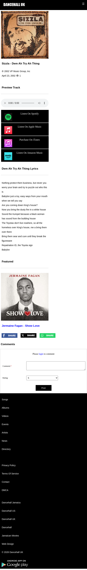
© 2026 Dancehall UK (12, 552)
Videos (5, 416)
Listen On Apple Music (22, 130)
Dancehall (7, 527)
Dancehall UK (8, 519)
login (41, 354)
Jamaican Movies (10, 535)
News (4, 441)
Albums (5, 408)
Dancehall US (8, 511)
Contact (5, 482)
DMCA (5, 490)
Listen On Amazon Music (23, 156)
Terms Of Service (10, 473)
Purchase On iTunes (21, 143)
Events (5, 424)
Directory (6, 449)
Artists (5, 432)
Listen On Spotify (21, 117)
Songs (5, 399)
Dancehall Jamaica (11, 502)
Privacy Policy (9, 465)
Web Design (8, 544)
